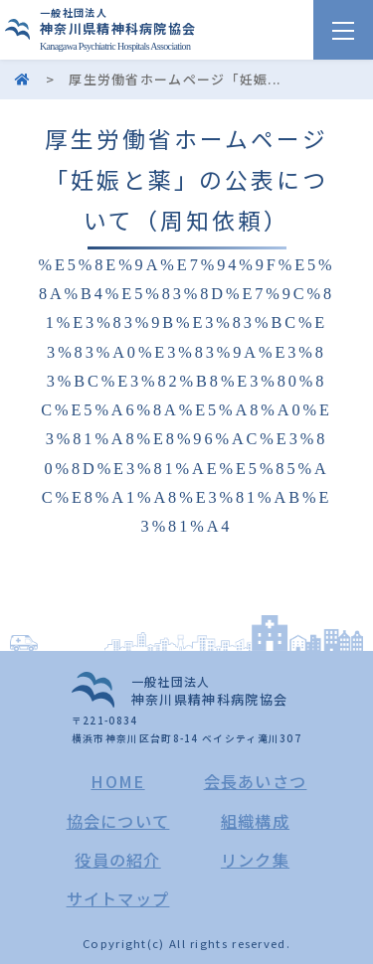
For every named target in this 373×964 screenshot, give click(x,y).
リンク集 (255, 860)
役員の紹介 (118, 860)
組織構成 (255, 821)
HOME (117, 781)
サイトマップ (118, 898)
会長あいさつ (255, 781)
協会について (118, 821)
